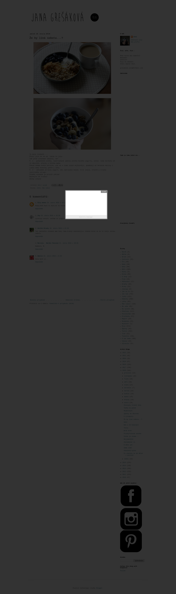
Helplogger (89, 217)
